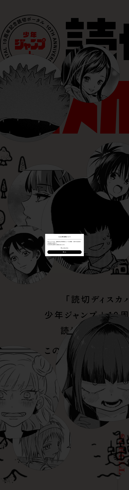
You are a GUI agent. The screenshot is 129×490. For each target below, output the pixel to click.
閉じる (64, 252)
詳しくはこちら (64, 247)
